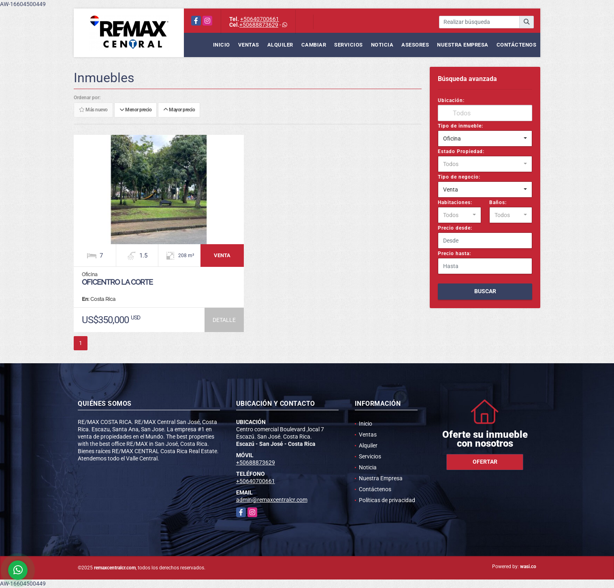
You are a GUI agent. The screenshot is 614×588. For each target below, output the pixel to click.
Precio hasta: (454, 253)
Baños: (498, 202)
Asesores (415, 45)
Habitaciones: (455, 202)
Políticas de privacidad (387, 500)
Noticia (382, 45)
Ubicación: (451, 100)
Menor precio (135, 110)
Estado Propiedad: (461, 151)
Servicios (348, 45)
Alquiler (280, 45)
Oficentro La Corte (117, 282)
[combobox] (485, 138)
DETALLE (224, 320)
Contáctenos (517, 45)
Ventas (248, 45)
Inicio (221, 45)
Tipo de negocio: (459, 177)
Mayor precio (179, 110)
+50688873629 (258, 24)
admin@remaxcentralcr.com (271, 499)
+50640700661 (259, 19)
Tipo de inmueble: (460, 126)
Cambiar (313, 45)
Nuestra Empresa (462, 45)
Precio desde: (455, 228)
